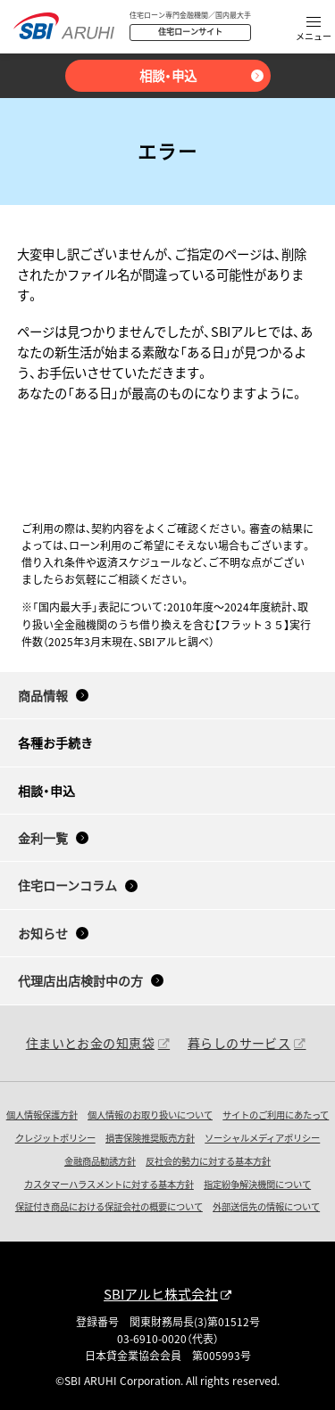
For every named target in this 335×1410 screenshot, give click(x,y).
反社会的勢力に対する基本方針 (208, 1161)
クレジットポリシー (55, 1137)
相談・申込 (168, 75)
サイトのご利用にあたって (275, 1114)
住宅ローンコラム (67, 885)
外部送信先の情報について (266, 1206)
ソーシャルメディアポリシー (262, 1137)
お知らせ (43, 933)
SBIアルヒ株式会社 (161, 1293)
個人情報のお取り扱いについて (150, 1114)
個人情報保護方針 (42, 1114)
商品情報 (43, 695)
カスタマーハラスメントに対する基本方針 (109, 1184)
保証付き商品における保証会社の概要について (109, 1206)
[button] (313, 30)
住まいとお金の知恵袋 (90, 1043)
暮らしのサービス (239, 1043)
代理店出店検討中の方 (80, 980)
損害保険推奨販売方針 (150, 1137)
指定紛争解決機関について (257, 1184)
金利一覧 (43, 838)
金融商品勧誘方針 (100, 1161)
